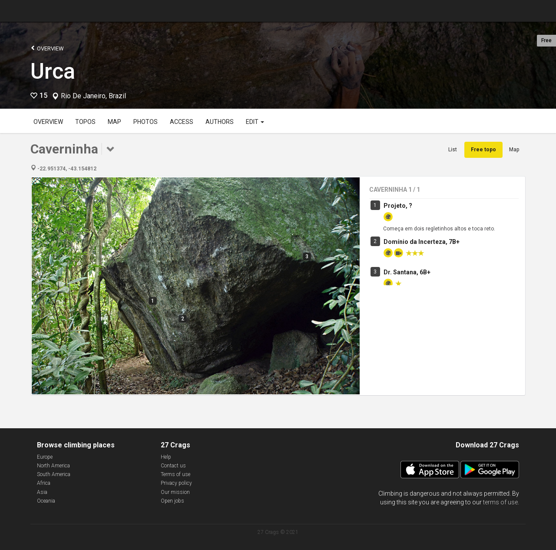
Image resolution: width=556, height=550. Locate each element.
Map (114, 121)
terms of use (500, 502)
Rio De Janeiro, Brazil (93, 96)
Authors (219, 121)
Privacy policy (176, 483)
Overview (47, 48)
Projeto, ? (398, 205)
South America (53, 474)
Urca (52, 71)
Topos (85, 121)
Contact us (173, 466)
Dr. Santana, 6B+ (407, 272)
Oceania (46, 501)
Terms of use (175, 474)
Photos (145, 121)
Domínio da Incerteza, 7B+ (422, 241)
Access (181, 121)
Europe (45, 457)
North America (53, 466)
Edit (255, 121)
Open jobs (172, 501)
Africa (43, 483)
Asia (42, 492)
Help (166, 457)
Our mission (175, 492)
